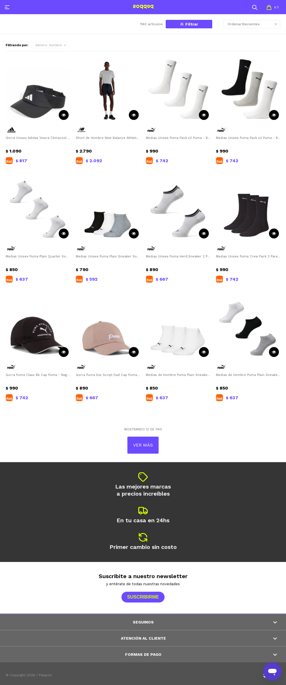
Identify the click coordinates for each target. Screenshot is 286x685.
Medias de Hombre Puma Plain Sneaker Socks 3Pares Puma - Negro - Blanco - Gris (248, 375)
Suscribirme (143, 597)
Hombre (48, 45)
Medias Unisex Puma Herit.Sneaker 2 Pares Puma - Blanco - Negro (178, 256)
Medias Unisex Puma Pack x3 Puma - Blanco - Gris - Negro (248, 138)
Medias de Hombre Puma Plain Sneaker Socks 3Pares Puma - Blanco (178, 375)
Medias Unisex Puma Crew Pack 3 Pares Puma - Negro (248, 256)
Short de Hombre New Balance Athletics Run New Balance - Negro (108, 138)
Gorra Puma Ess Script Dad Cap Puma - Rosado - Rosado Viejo (108, 375)
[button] (255, 7)
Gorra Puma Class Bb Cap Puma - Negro (38, 375)
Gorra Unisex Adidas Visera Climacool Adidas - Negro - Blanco (38, 138)
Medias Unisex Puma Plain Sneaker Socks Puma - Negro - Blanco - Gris (108, 256)
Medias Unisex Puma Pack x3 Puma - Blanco (178, 138)
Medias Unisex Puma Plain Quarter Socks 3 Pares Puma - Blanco (38, 256)
